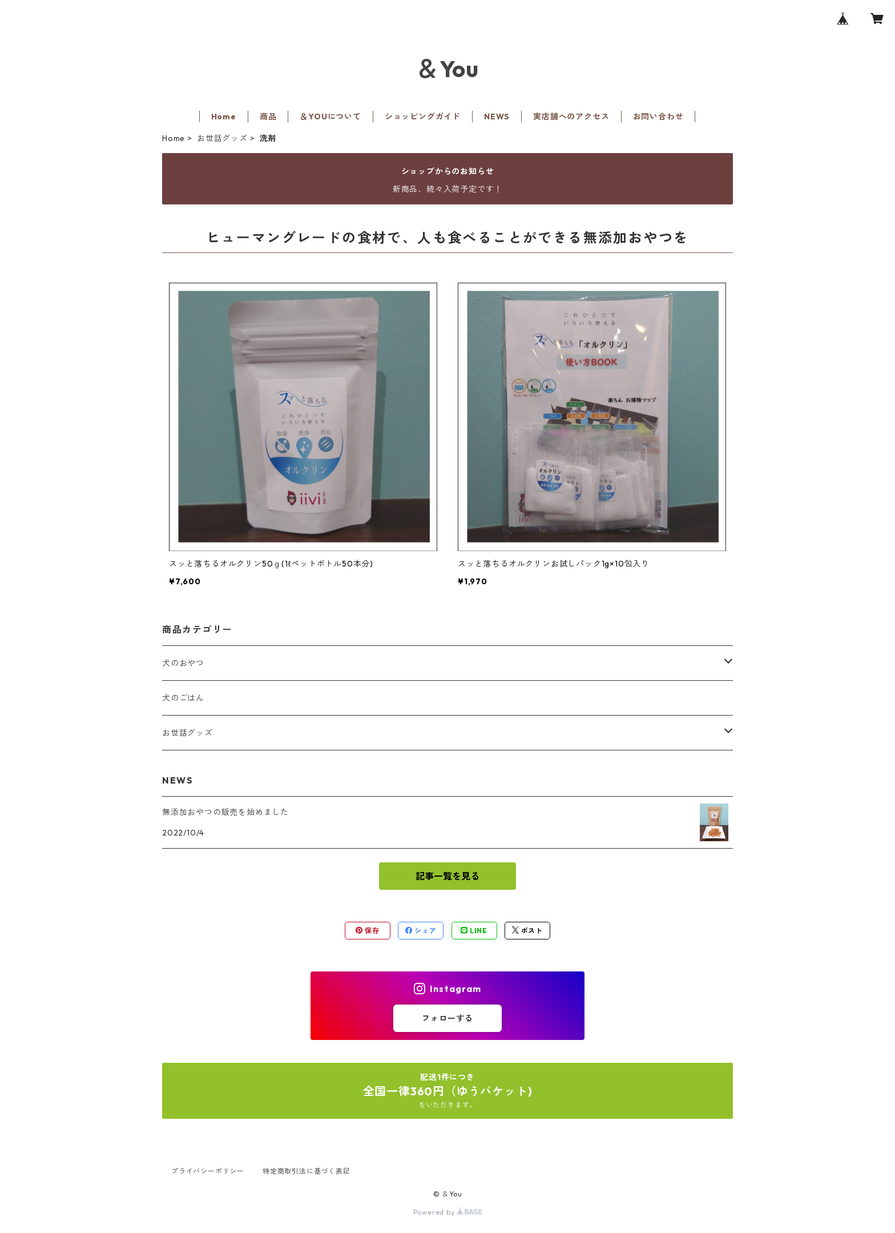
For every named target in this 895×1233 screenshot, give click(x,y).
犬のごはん (183, 698)
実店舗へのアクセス (571, 116)
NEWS (497, 116)
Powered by (447, 1212)
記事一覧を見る (447, 876)
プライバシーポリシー (207, 1171)
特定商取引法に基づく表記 (306, 1171)
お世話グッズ (222, 138)
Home (223, 116)
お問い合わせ (658, 116)
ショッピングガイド (423, 116)
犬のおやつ (183, 663)
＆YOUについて (330, 116)
